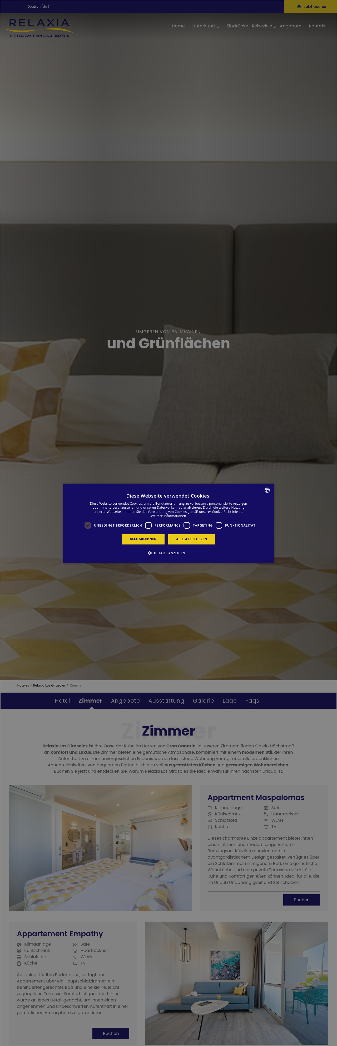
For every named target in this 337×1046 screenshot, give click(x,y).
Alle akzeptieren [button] (191, 539)
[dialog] (168, 522)
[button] (168, 553)
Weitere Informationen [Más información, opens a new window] (168, 516)
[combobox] (267, 490)
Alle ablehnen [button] (143, 539)
